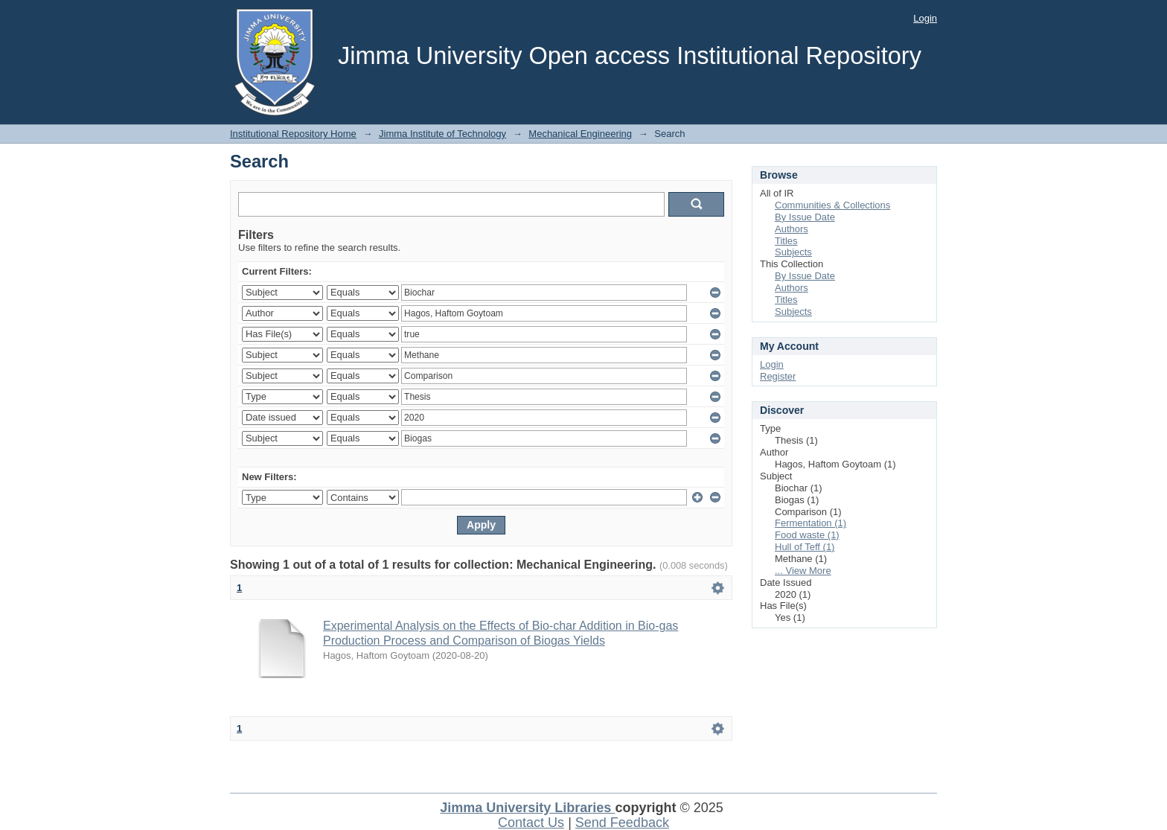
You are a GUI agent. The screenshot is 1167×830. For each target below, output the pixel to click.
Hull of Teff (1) (804, 546)
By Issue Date (805, 217)
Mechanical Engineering (580, 133)
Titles (786, 240)
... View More (803, 570)
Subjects (793, 252)
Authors (791, 228)
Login (925, 18)
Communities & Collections (832, 205)
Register (778, 376)
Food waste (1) (807, 534)
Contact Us (531, 822)
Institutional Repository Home (293, 133)
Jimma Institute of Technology (442, 133)
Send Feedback (622, 822)
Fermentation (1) (810, 523)
